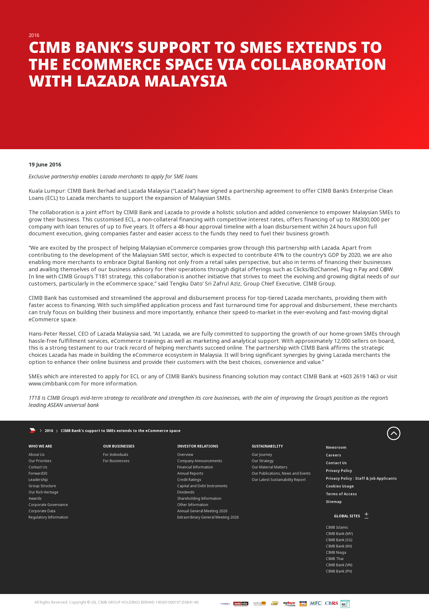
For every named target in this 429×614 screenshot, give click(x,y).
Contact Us (38, 467)
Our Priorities (40, 460)
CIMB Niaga (336, 552)
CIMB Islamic (337, 527)
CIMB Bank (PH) (339, 571)
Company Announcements (199, 460)
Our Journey (262, 454)
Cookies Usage (340, 486)
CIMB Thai (334, 558)
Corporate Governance (48, 504)
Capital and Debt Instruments (202, 485)
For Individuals (115, 454)
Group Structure (42, 485)
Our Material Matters (269, 467)
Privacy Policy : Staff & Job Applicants (361, 478)
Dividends (186, 492)
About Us (37, 454)
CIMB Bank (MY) (339, 533)
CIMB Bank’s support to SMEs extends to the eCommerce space (121, 430)
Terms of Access (341, 493)
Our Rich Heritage (43, 492)
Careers (333, 455)
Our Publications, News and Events (281, 473)
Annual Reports (190, 473)
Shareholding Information (199, 498)
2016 (49, 430)
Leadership (38, 479)
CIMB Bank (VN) (339, 564)
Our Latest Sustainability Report (279, 479)
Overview (185, 454)
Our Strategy (262, 460)
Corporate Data (42, 510)
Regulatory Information (48, 517)
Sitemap (334, 501)
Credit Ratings (189, 479)
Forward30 (38, 473)
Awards (35, 498)
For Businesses (116, 460)
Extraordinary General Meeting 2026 (208, 517)
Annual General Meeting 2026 (202, 510)
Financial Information (195, 467)
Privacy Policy (339, 470)
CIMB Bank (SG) (339, 539)
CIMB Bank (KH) (339, 546)
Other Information (192, 504)
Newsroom (336, 447)
